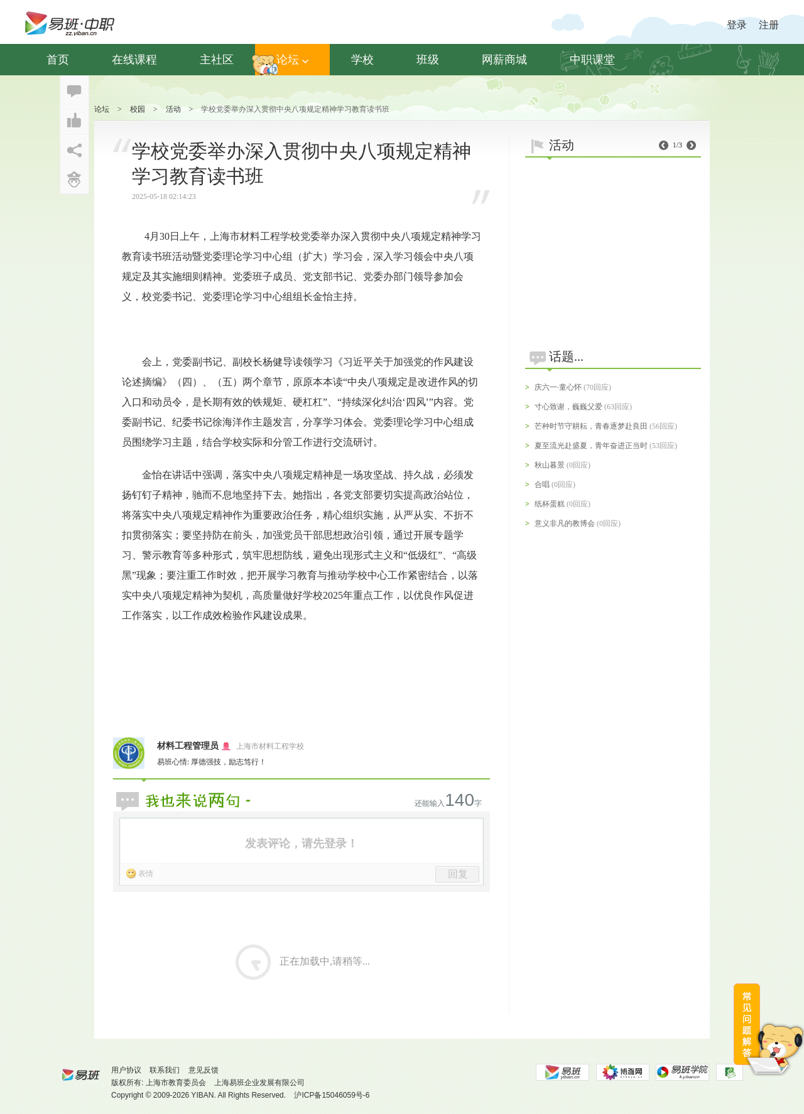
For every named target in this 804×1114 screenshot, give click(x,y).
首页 (57, 59)
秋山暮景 (550, 465)
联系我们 (164, 1070)
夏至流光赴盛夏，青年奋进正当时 (591, 445)
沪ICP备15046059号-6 (331, 1095)
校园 (137, 109)
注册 (769, 24)
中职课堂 (592, 59)
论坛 (292, 59)
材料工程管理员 (188, 746)
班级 (427, 59)
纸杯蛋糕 (550, 504)
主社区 (217, 59)
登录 (737, 24)
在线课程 (134, 59)
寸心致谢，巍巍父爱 (568, 406)
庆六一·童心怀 (558, 387)
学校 (362, 59)
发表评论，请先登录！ (301, 843)
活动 (173, 109)
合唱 (542, 484)
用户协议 (126, 1070)
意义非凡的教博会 (565, 523)
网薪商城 (504, 59)
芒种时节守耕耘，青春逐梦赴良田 (591, 426)
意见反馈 (203, 1070)
